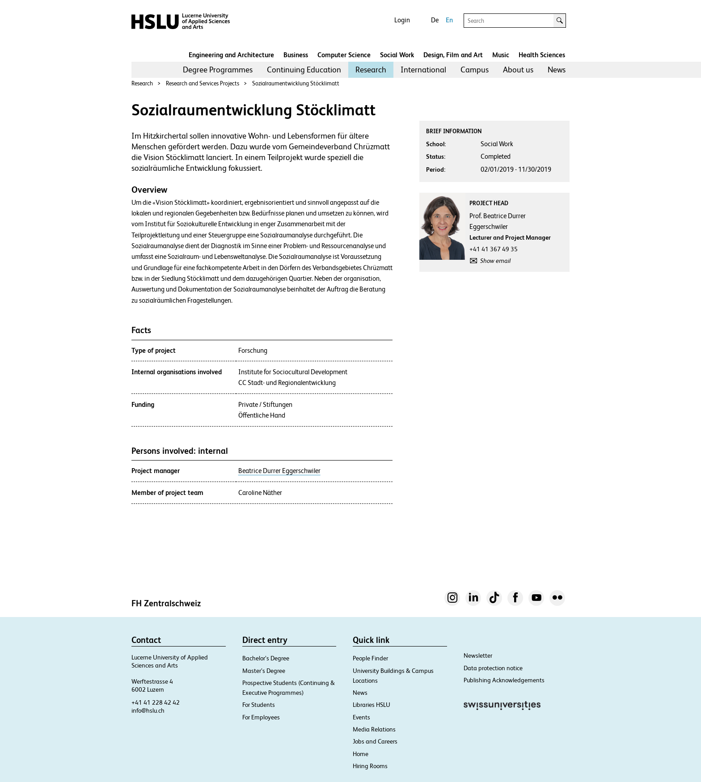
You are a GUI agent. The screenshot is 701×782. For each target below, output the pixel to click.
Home (360, 753)
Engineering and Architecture (231, 55)
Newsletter (478, 655)
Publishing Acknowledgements (504, 680)
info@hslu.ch (148, 710)
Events (361, 717)
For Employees (261, 717)
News (557, 69)
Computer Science (344, 55)
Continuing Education (304, 69)
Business (295, 55)
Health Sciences (542, 55)
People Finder (370, 658)
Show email (495, 260)
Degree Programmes (218, 69)
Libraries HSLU (371, 704)
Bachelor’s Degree (265, 658)
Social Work (397, 55)
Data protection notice (493, 668)
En (449, 20)
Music (500, 55)
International (423, 69)
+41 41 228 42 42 (155, 702)
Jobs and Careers (375, 741)
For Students (258, 704)
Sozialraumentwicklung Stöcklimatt (295, 83)
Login (402, 20)
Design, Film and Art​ (453, 55)
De (435, 20)
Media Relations (374, 729)
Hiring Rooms (370, 765)
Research (370, 69)
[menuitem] (218, 70)
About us (518, 69)
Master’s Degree (263, 670)
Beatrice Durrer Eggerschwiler (279, 470)
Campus (474, 69)
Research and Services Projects (202, 83)
